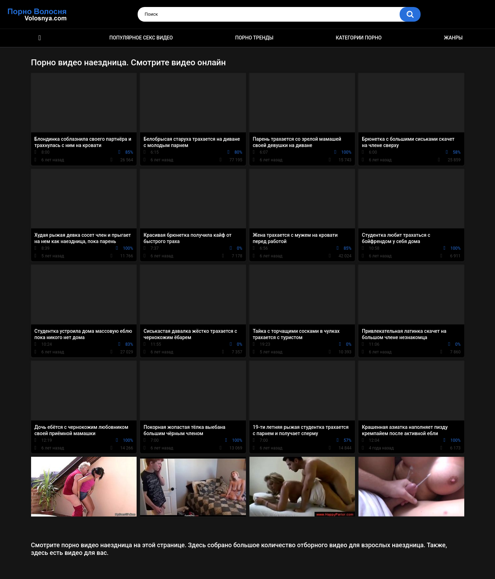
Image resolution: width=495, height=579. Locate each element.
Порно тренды (254, 38)
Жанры (453, 38)
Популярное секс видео (141, 38)
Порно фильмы (40, 38)
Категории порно (358, 38)
